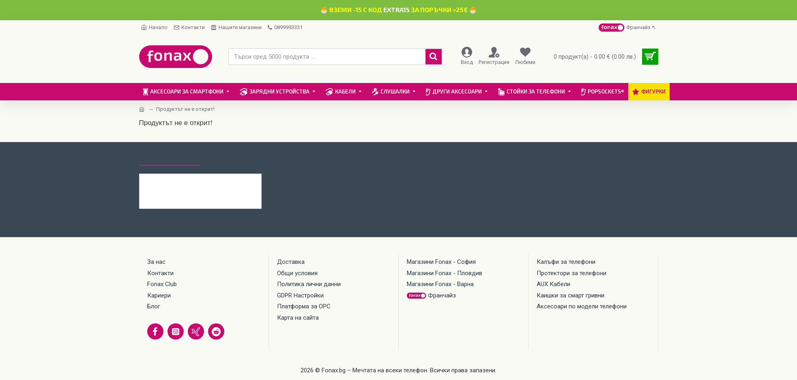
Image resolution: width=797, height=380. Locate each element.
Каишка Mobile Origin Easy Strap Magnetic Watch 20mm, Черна (216, 180)
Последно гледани (170, 157)
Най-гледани (230, 157)
